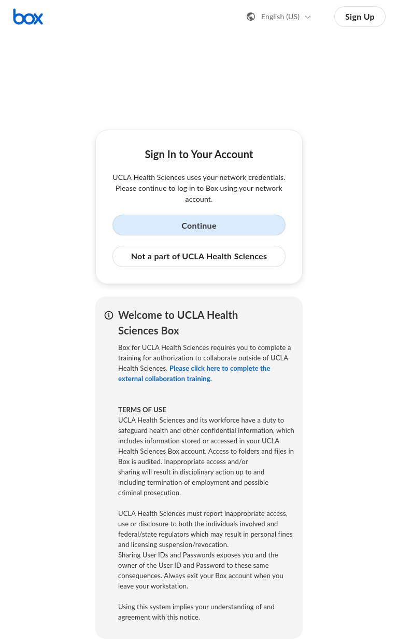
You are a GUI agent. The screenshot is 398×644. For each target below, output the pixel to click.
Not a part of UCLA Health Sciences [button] (199, 256)
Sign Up (360, 16)
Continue (199, 225)
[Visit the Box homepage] (28, 16)
